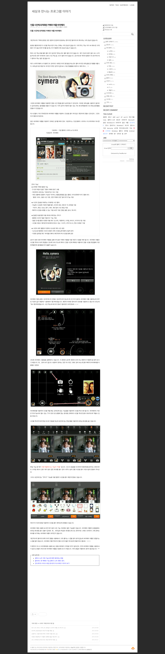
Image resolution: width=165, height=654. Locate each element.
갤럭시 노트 (111, 120)
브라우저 (124, 120)
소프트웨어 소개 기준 (111, 27)
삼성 (114, 117)
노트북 (116, 128)
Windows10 (110, 122)
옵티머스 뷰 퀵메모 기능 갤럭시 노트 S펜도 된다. (50, 560)
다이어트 (110, 93)
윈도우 (110, 44)
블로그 (109, 78)
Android (131, 131)
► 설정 (110, 60)
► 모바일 (111, 54)
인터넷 (119, 133)
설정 (104, 122)
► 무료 (111, 66)
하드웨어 (110, 48)
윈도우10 (112, 125)
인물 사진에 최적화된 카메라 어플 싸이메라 (47, 25)
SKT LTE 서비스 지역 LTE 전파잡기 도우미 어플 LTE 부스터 (47, 627)
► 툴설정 (111, 72)
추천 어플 (131, 117)
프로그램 (34, 623)
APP (125, 133)
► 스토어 (40, 623)
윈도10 (132, 125)
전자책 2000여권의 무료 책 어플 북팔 (41, 630)
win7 (118, 117)
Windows (115, 131)
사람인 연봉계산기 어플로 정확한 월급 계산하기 (44, 636)
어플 (127, 122)
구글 (104, 128)
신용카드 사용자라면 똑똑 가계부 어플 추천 (43, 634)
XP (121, 117)
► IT (109, 87)
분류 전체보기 (112, 41)
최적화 (111, 133)
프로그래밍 (110, 75)
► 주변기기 (111, 57)
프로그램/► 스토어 (61, 27)
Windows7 (120, 125)
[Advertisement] (65, 589)
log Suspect (72, 649)
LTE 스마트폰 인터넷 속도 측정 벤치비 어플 (43, 639)
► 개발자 (111, 90)
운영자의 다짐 (109, 25)
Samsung (110, 128)
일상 (123, 122)
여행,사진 (110, 96)
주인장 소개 (108, 29)
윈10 (106, 125)
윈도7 (109, 117)
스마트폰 (108, 131)
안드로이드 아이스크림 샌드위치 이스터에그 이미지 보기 (52, 563)
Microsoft (131, 120)
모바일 (126, 131)
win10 (126, 117)
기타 (109, 102)
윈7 (115, 133)
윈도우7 (105, 133)
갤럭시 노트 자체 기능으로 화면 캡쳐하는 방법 (49, 558)
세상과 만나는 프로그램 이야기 (51, 11)
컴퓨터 (105, 117)
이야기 (110, 81)
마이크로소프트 (123, 128)
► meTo (111, 84)
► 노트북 (111, 51)
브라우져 (118, 122)
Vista (104, 120)
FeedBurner (123, 153)
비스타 (127, 125)
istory (49, 649)
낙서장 (109, 99)
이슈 (131, 128)
